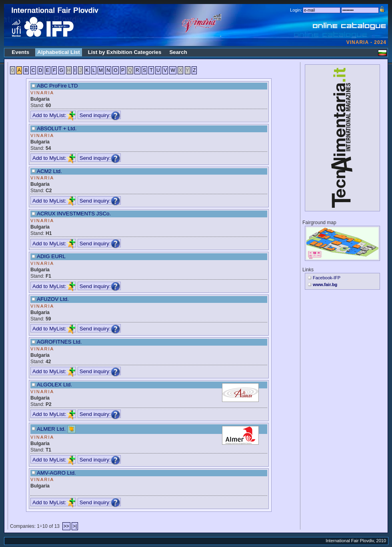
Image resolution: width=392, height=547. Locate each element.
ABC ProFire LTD (57, 86)
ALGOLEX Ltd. (54, 385)
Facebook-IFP (326, 277)
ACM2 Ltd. (49, 171)
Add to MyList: (54, 115)
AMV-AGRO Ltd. (56, 473)
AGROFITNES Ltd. (59, 342)
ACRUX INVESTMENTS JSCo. (74, 214)
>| (75, 526)
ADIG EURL (51, 256)
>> (66, 526)
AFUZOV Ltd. (53, 299)
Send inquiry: (100, 115)
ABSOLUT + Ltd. (56, 128)
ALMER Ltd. (51, 429)
